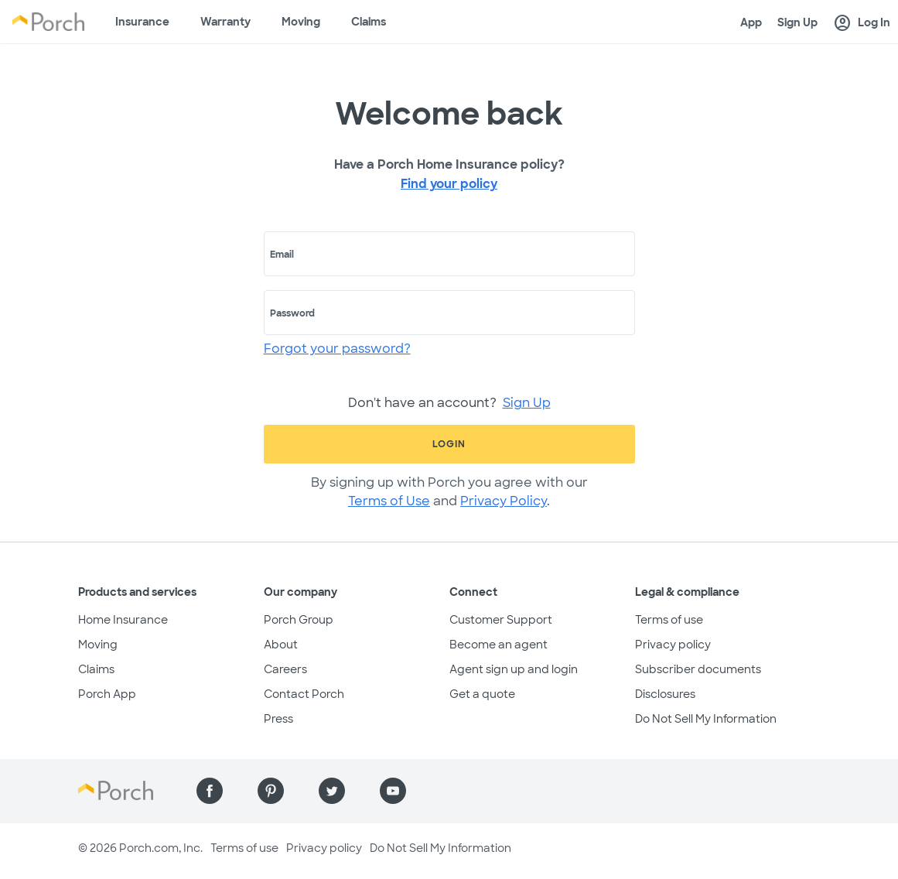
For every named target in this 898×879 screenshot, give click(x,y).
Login (449, 444)
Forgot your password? (337, 348)
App (751, 22)
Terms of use (669, 620)
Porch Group (298, 620)
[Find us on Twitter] (332, 791)
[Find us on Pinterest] (271, 791)
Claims (368, 22)
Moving (301, 22)
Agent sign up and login (513, 669)
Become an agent (498, 645)
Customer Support (500, 620)
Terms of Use (389, 501)
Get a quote (482, 694)
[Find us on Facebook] (209, 791)
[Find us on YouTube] (393, 791)
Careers (285, 669)
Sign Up (797, 22)
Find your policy (449, 184)
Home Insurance (123, 620)
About (281, 645)
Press (278, 719)
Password (292, 313)
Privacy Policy (503, 501)
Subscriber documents (698, 669)
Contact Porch (304, 694)
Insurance (142, 22)
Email (282, 254)
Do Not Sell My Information (706, 719)
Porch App (107, 694)
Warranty (225, 22)
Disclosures (665, 694)
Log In (861, 23)
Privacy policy (673, 645)
